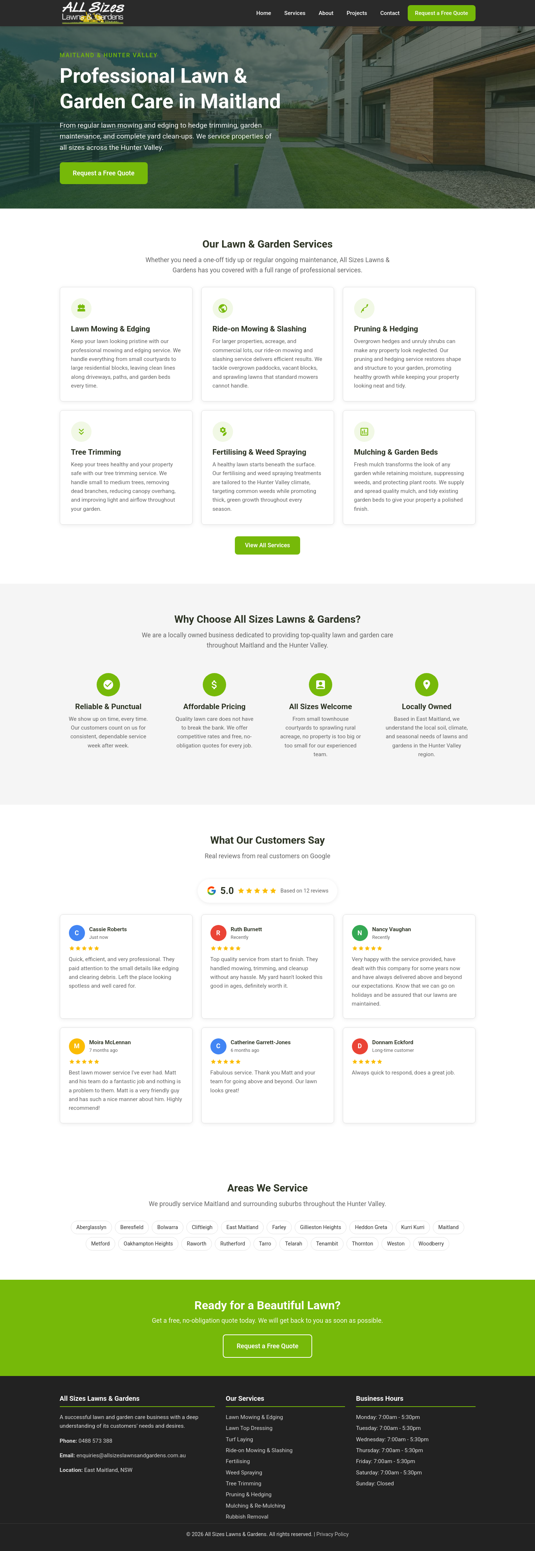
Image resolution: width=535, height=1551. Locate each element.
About (326, 13)
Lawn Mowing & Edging (254, 1417)
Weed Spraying (244, 1472)
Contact (390, 13)
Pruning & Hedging (249, 1494)
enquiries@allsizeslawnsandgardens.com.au (131, 1455)
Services (295, 13)
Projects (356, 13)
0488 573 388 (95, 1441)
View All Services (267, 545)
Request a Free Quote (441, 13)
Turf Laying (239, 1439)
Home (263, 13)
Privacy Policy (333, 1534)
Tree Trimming (243, 1483)
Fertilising (238, 1461)
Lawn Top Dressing (249, 1428)
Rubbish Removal (247, 1516)
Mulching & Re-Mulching (255, 1506)
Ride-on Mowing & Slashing (259, 1450)
